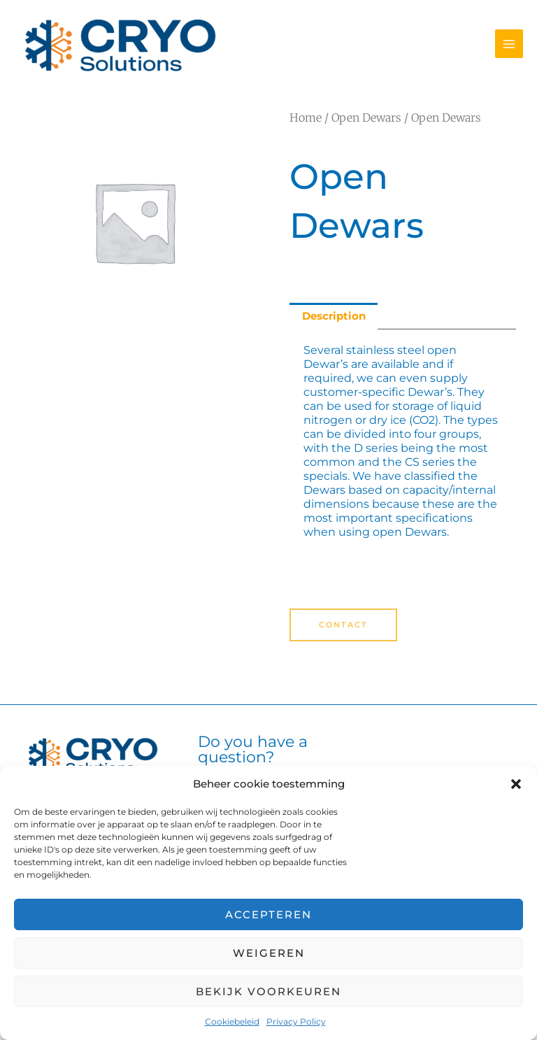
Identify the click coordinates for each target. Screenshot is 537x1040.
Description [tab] (334, 316)
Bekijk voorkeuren (268, 991)
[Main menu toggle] (509, 43)
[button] (516, 784)
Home (305, 117)
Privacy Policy (296, 1021)
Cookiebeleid (232, 1021)
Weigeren (269, 953)
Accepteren (268, 914)
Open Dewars (366, 117)
